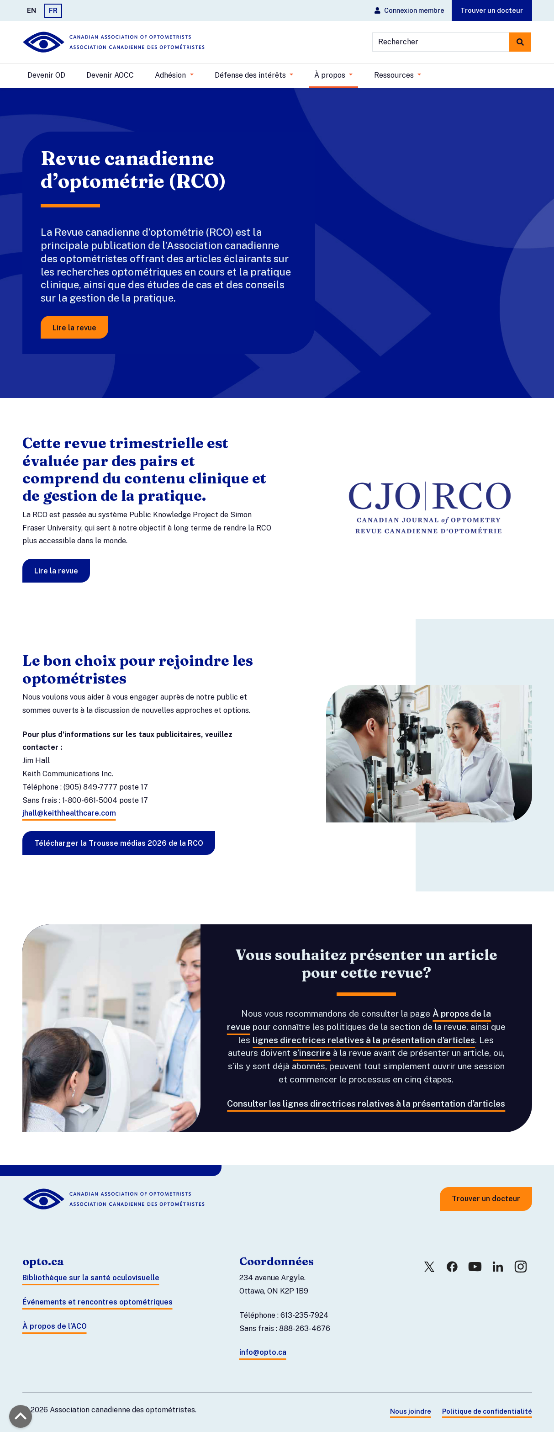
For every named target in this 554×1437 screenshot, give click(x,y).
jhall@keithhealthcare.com (69, 818)
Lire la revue (78, 330)
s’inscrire (312, 1058)
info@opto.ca (262, 1357)
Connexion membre (409, 10)
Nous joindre (410, 1417)
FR (53, 10)
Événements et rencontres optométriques (97, 1307)
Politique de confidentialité (487, 1417)
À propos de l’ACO (54, 1331)
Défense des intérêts (251, 75)
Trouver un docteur (491, 10)
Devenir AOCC (110, 75)
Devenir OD (46, 75)
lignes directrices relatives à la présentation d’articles (364, 1045)
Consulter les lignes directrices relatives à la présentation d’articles (366, 1108)
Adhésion (171, 75)
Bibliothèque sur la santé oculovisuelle (90, 1283)
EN (31, 10)
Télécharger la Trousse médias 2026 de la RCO (118, 848)
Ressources (395, 75)
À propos (330, 75)
